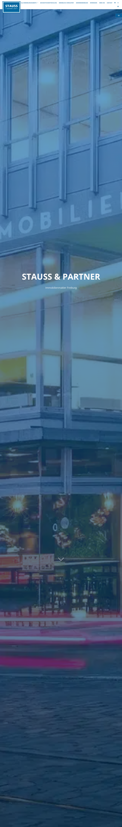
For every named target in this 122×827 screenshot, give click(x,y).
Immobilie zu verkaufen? (66, 3)
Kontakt (109, 3)
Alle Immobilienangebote (29, 2)
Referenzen (93, 3)
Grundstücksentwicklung (48, 3)
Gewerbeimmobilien (82, 3)
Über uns (102, 3)
